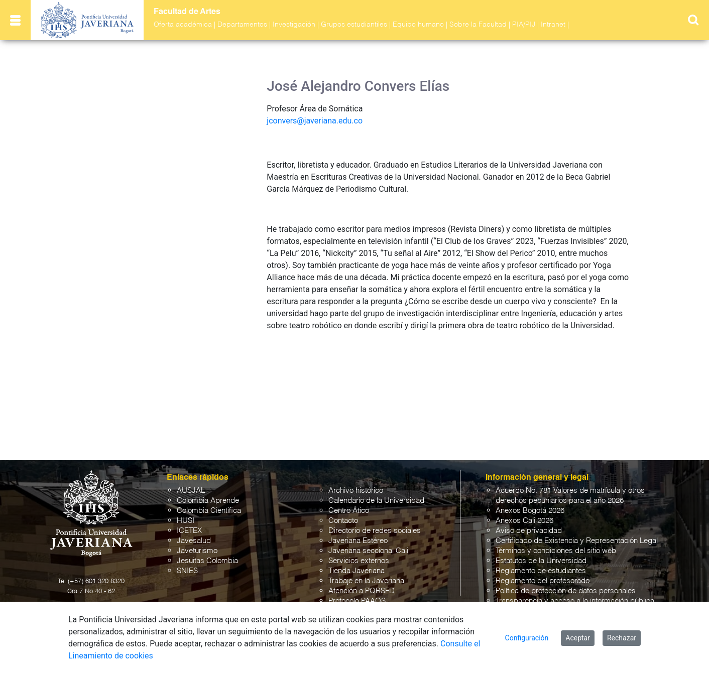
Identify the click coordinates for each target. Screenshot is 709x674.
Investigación (294, 24)
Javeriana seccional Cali (368, 551)
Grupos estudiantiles (354, 24)
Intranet (553, 24)
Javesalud (194, 541)
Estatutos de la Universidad (541, 561)
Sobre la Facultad (478, 24)
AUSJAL (191, 490)
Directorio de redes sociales (374, 530)
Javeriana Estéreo (358, 541)
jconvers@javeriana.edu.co (315, 120)
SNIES (187, 571)
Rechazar (621, 638)
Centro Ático (348, 510)
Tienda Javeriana (356, 571)
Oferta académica (183, 24)
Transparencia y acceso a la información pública (575, 601)
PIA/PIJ (523, 24)
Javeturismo (197, 551)
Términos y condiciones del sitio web (556, 551)
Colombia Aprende (208, 500)
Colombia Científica (209, 510)
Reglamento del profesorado (542, 581)
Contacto (343, 520)
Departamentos (242, 24)
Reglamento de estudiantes (541, 571)
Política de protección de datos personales (566, 591)
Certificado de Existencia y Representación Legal (577, 541)
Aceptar (577, 638)
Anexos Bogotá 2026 (530, 510)
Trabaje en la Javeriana (366, 581)
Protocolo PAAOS (357, 601)
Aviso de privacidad (529, 530)
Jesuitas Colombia (207, 561)
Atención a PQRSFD (361, 591)
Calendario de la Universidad (376, 500)
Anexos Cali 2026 (524, 520)
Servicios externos (358, 561)
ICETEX (189, 530)
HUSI (185, 520)
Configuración (527, 638)
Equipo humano (418, 24)
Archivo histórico (355, 490)
